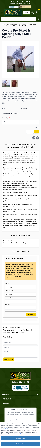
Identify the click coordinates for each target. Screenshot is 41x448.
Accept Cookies (20, 438)
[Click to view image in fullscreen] (20, 59)
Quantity (7, 304)
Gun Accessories (23, 24)
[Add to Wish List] (33, 137)
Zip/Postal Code (9, 298)
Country (7, 283)
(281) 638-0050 (24, 382)
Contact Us (26, 12)
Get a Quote (31, 314)
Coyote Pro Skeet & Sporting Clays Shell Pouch (16, 26)
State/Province (9, 290)
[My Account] (33, 12)
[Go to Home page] (13, 12)
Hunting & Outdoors (12, 24)
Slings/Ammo (32, 24)
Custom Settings (20, 444)
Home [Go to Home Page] (3, 24)
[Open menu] (2, 12)
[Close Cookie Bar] (39, 423)
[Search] (38, 19)
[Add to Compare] (37, 137)
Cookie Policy (6, 429)
